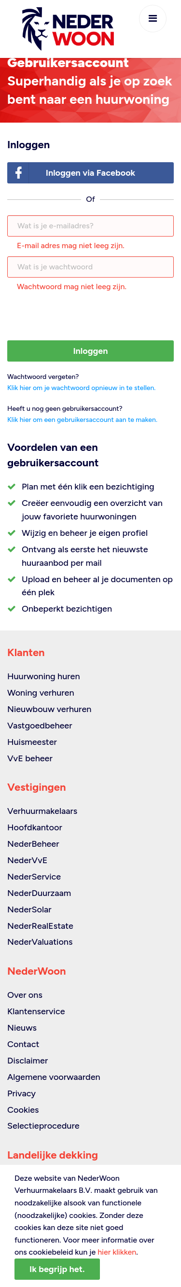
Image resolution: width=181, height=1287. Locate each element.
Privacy (21, 1093)
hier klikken (116, 1252)
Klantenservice (36, 1011)
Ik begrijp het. (57, 1269)
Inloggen (90, 351)
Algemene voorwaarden (53, 1077)
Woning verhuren (40, 692)
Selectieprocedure (43, 1125)
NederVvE (27, 860)
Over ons (24, 995)
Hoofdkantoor (34, 827)
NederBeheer (33, 844)
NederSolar (29, 909)
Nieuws (22, 1027)
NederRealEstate (40, 926)
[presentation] (90, 317)
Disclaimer (27, 1060)
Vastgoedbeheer (39, 725)
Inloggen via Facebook (71, 173)
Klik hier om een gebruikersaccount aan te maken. (82, 420)
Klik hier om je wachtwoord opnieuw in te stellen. (81, 388)
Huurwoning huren (43, 676)
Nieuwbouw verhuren (49, 709)
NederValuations (39, 942)
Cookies (23, 1110)
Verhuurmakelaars (42, 811)
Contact (23, 1044)
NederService (34, 876)
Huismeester (32, 742)
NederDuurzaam (39, 893)
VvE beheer (30, 758)
